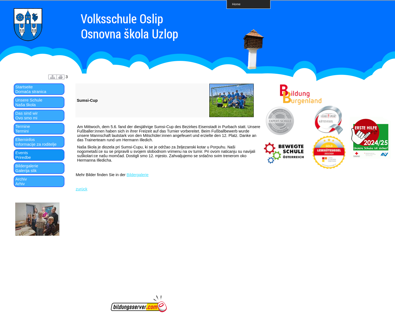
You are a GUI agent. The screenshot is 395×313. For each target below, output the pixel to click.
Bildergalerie (138, 175)
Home (236, 3)
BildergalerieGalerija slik (26, 168)
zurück (81, 189)
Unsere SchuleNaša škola (28, 102)
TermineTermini (22, 128)
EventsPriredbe (23, 155)
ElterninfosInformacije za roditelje (36, 141)
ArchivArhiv (21, 181)
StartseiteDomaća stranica (30, 89)
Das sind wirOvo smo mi (26, 115)
